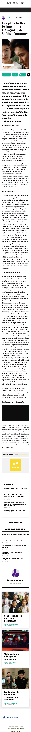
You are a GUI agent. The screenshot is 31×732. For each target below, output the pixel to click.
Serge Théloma (10, 18)
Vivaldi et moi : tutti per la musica (12, 541)
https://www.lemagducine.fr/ (15, 583)
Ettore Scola (8, 182)
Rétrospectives (8, 65)
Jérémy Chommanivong (10, 624)
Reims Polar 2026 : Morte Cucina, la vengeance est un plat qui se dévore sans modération (15, 504)
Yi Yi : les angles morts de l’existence (13, 618)
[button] (28, 10)
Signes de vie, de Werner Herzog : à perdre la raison (15, 535)
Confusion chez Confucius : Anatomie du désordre (12, 696)
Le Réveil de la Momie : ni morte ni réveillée (12, 559)
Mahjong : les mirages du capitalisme (11, 656)
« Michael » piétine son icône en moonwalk (12, 553)
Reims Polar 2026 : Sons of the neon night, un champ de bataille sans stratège (15, 496)
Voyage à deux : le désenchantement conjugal (14, 546)
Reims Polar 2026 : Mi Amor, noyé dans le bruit (14, 511)
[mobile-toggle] (2, 10)
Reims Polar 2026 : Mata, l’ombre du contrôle (15, 489)
